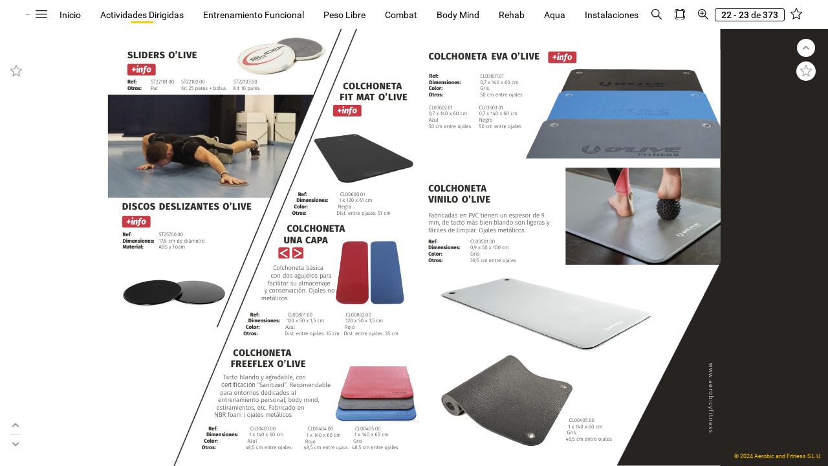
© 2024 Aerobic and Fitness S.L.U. (778, 456)
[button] (132, 14)
